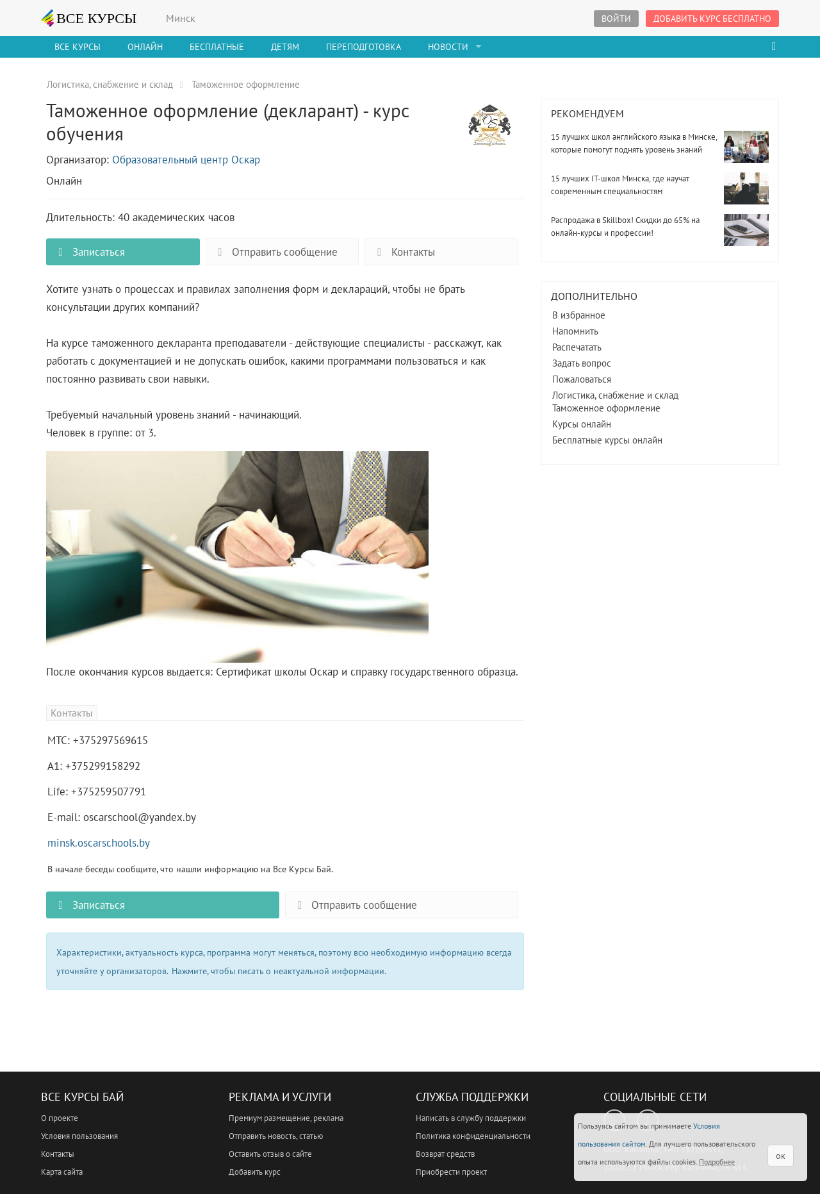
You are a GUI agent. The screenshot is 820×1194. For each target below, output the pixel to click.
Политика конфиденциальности (473, 1136)
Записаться (89, 252)
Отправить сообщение (275, 252)
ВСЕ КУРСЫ (89, 17)
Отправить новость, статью (276, 1136)
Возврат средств (445, 1153)
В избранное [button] (578, 315)
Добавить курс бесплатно (712, 18)
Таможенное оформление (606, 408)
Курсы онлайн (581, 424)
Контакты (403, 252)
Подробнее (717, 1161)
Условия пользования (79, 1136)
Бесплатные (217, 47)
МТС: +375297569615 (97, 740)
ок (780, 1155)
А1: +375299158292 (93, 766)
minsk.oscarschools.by (98, 843)
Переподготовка (363, 47)
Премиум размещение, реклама (286, 1118)
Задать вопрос (581, 363)
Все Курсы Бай (82, 1097)
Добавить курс (255, 1171)
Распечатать (577, 347)
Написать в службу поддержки (471, 1118)
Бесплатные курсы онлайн (607, 440)
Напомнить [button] (575, 331)
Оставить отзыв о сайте (270, 1153)
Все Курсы (77, 47)
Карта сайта (62, 1171)
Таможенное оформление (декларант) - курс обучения (489, 133)
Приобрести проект (451, 1171)
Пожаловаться (581, 379)
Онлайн (145, 47)
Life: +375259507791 (96, 791)
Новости (448, 47)
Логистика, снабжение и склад (615, 395)
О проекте (59, 1118)
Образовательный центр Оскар (186, 160)
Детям (285, 47)
